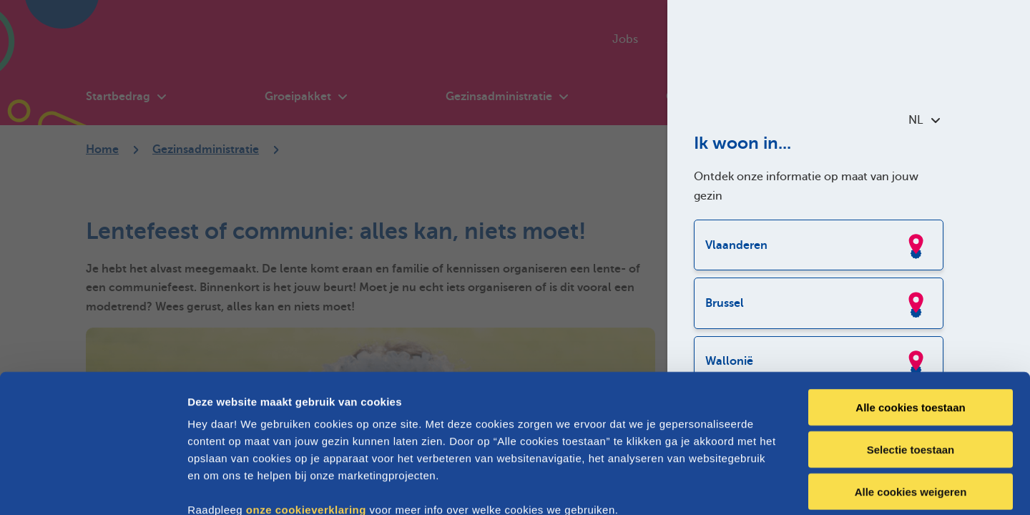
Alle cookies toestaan (910, 326)
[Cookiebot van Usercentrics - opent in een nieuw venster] (92, 487)
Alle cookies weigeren (911, 411)
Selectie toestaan (911, 369)
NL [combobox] (924, 120)
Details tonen (773, 487)
